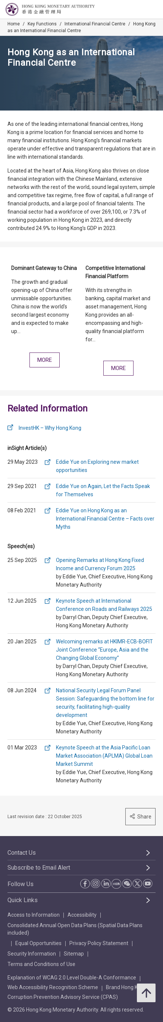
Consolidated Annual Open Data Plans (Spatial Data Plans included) (74, 929)
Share (140, 816)
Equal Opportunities (38, 943)
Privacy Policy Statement (98, 943)
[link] (138, 10)
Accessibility (82, 915)
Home (13, 24)
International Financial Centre (95, 24)
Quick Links (22, 900)
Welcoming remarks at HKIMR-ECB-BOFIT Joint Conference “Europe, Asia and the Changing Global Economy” (104, 650)
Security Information (31, 954)
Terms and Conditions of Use (41, 964)
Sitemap (74, 954)
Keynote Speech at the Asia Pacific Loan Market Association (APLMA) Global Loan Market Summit (104, 756)
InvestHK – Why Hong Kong (50, 428)
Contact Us (21, 852)
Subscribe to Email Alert (38, 867)
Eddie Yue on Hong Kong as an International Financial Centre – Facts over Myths (105, 518)
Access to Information (33, 915)
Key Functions (42, 24)
